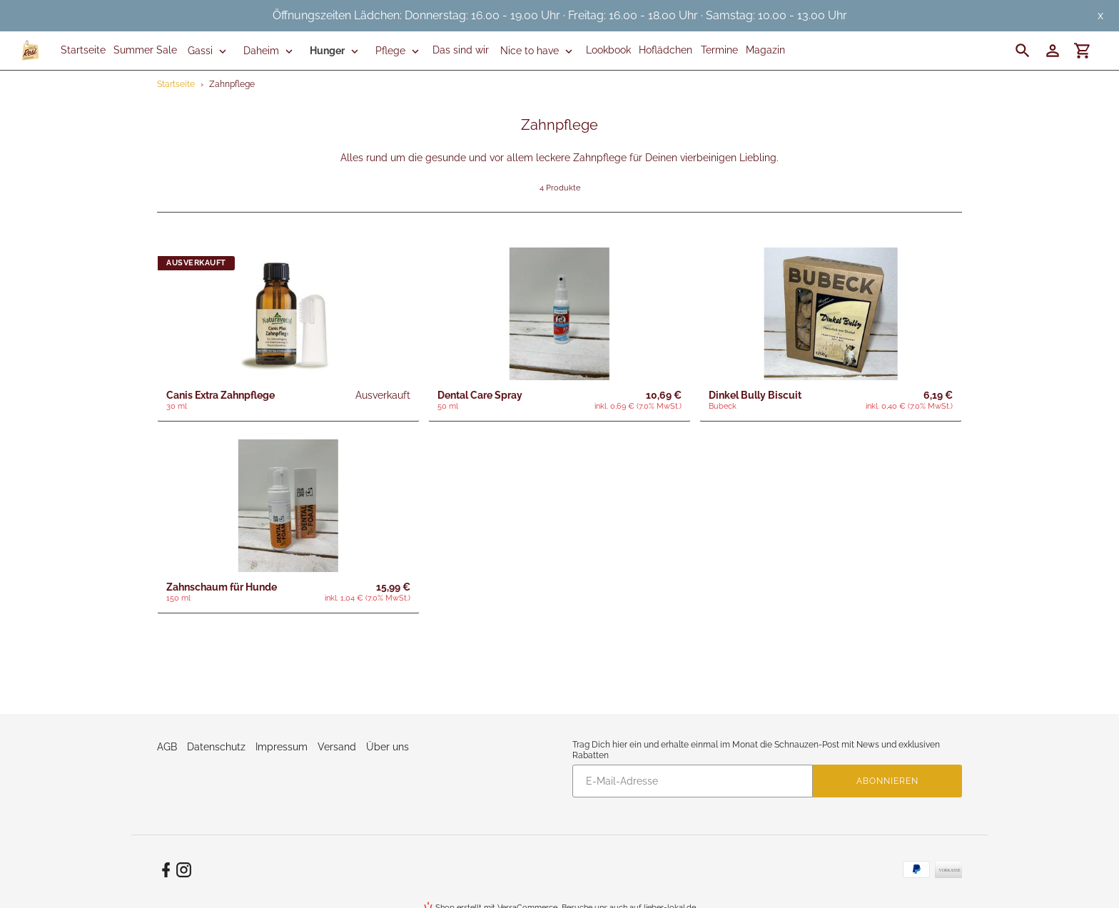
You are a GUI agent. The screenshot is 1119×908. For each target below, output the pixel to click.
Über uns (387, 747)
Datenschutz (216, 747)
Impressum (281, 747)
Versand (337, 747)
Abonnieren (887, 781)
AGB (167, 747)
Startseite (176, 84)
